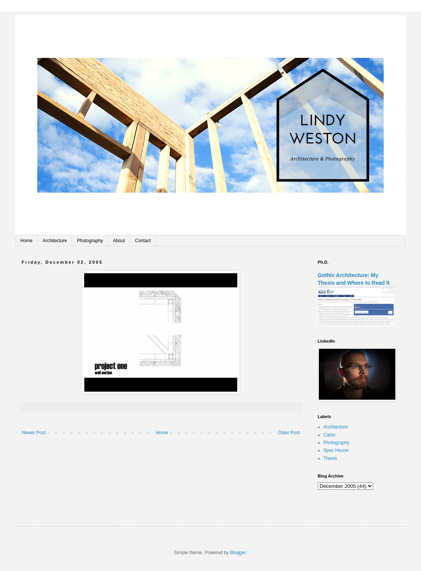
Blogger (238, 552)
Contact (142, 240)
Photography (90, 240)
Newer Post (34, 432)
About (119, 240)
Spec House (335, 450)
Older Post (289, 432)
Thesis (330, 458)
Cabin (329, 435)
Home (26, 240)
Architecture (54, 240)
